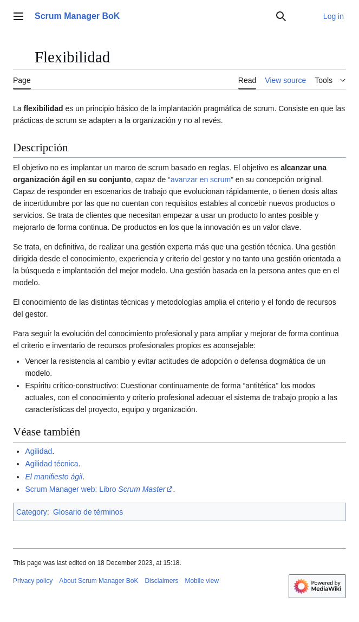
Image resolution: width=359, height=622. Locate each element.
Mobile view (202, 581)
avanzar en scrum (201, 179)
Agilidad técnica (51, 463)
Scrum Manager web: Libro (95, 489)
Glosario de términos (88, 512)
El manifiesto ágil (53, 476)
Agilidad (38, 451)
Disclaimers (161, 581)
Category (31, 512)
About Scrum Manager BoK (98, 581)
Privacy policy (33, 581)
